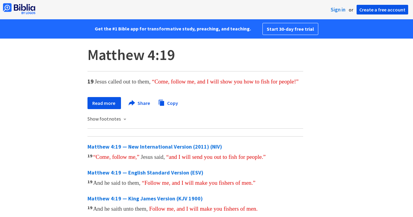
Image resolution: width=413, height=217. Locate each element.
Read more (104, 103)
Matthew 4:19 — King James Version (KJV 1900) (145, 198)
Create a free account (382, 10)
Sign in (338, 9)
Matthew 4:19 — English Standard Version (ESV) (145, 172)
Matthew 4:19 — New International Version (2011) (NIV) (154, 146)
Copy (168, 102)
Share (139, 103)
